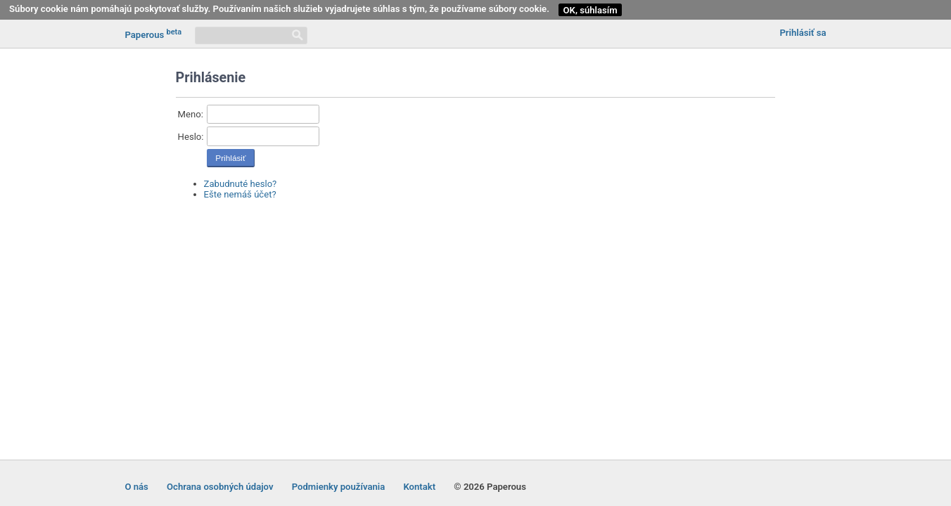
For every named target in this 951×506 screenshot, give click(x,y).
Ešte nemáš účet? (240, 194)
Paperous (153, 33)
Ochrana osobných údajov (220, 486)
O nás (136, 486)
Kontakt (419, 486)
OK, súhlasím (590, 10)
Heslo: (191, 136)
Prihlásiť (230, 158)
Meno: (190, 114)
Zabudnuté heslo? (240, 184)
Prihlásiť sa (802, 32)
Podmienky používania (338, 486)
